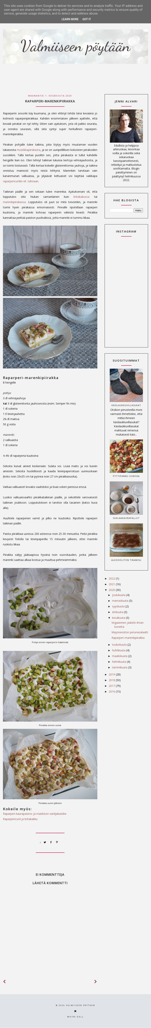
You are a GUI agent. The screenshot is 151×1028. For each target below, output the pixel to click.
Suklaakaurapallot (126, 518)
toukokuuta (119, 644)
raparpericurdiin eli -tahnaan (20, 181)
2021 (112, 584)
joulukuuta (119, 595)
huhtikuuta (119, 650)
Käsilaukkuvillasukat (126, 405)
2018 (112, 680)
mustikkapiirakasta (28, 150)
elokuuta (118, 612)
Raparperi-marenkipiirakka (128, 638)
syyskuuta (118, 606)
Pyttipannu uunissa (126, 476)
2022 (112, 578)
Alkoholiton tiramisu (126, 560)
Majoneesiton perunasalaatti (129, 632)
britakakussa (81, 197)
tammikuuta (120, 667)
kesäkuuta (119, 618)
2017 (112, 686)
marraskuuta (120, 600)
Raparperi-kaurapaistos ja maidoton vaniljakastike (34, 814)
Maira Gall (75, 1016)
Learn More (70, 19)
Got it (86, 19)
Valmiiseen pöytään (80, 1005)
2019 (112, 674)
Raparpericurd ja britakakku (20, 819)
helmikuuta (119, 661)
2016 (112, 691)
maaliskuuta (120, 656)
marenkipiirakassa (14, 202)
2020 (112, 590)
